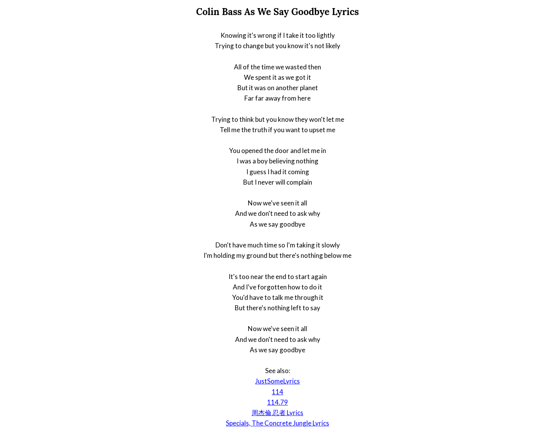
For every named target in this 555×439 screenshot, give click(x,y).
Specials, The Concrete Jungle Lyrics (277, 423)
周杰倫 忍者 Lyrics (277, 413)
